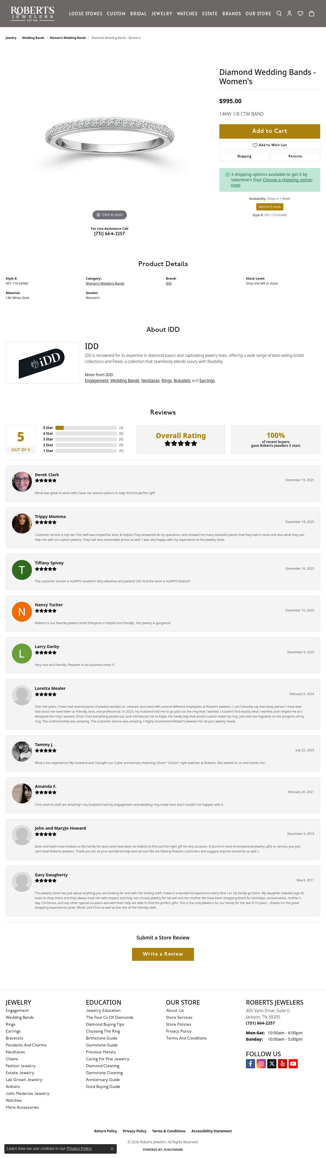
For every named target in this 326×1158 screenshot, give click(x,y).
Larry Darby (47, 646)
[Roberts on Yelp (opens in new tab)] (282, 1063)
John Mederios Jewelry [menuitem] (28, 1094)
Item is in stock (270, 206)
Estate (210, 13)
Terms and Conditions (186, 1038)
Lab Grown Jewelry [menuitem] (24, 1080)
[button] (279, 14)
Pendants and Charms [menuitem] (26, 1045)
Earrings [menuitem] (13, 1031)
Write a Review (163, 954)
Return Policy (105, 1131)
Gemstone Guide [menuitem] (102, 1045)
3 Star (48, 439)
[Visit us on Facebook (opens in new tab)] (250, 1063)
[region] (109, 135)
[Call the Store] (260, 1023)
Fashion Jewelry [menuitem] (21, 1066)
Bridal (138, 13)
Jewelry (162, 13)
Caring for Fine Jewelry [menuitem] (107, 1059)
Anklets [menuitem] (13, 1087)
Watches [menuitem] (14, 1101)
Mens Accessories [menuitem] (22, 1108)
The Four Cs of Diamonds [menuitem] (109, 1018)
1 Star (48, 450)
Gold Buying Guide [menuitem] (103, 1087)
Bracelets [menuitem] (14, 1038)
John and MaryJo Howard (60, 828)
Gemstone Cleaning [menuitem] (104, 1073)
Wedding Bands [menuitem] (20, 1018)
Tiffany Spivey (49, 563)
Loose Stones (85, 13)
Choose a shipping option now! (271, 182)
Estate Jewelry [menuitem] (20, 1073)
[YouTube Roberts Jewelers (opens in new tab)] (293, 1063)
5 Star (48, 427)
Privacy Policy (179, 1031)
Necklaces (150, 380)
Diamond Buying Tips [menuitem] (105, 1025)
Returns (295, 156)
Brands (232, 13)
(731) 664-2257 (109, 234)
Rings (167, 380)
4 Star (48, 433)
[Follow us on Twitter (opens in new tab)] (271, 1063)
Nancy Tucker (49, 604)
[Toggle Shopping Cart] (311, 14)
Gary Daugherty (51, 875)
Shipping (244, 156)
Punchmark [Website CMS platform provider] (173, 1150)
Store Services (179, 1018)
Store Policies (178, 1025)
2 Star (48, 445)
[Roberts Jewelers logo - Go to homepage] (34, 13)
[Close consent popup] (112, 1149)
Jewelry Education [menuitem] (103, 1011)
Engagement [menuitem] (17, 1011)
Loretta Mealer (50, 688)
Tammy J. (44, 744)
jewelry (11, 38)
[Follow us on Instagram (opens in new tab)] (261, 1063)
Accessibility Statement (211, 1131)
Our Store (258, 13)
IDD (169, 283)
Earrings (207, 380)
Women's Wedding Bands (68, 38)
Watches (187, 13)
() (121, 427)
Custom (116, 13)
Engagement (97, 380)
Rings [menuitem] (11, 1025)
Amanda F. (45, 786)
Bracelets (182, 380)
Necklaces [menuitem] (15, 1052)
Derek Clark (47, 474)
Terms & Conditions (169, 1131)
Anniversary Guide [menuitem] (103, 1080)
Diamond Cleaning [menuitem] (102, 1066)
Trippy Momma (50, 516)
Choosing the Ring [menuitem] (103, 1031)
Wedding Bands (33, 38)
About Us (175, 1011)
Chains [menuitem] (12, 1059)
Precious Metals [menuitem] (101, 1052)
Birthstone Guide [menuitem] (101, 1038)
